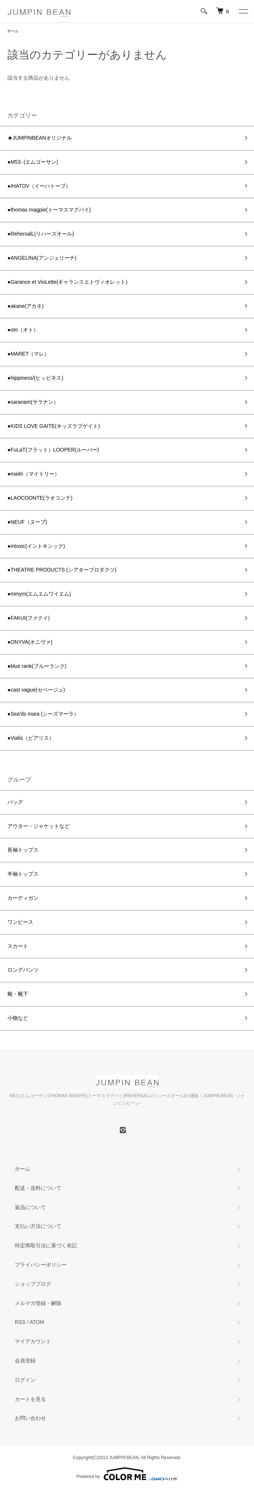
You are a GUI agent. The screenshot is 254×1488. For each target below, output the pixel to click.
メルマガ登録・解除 (38, 1303)
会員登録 (25, 1361)
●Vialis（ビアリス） (30, 738)
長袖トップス (23, 850)
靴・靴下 (17, 994)
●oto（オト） (23, 330)
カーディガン (23, 898)
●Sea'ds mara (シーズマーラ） (43, 714)
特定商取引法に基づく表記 (46, 1245)
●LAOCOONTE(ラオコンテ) (40, 498)
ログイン (25, 1380)
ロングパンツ (23, 970)
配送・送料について (38, 1188)
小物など (17, 1018)
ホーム (13, 31)
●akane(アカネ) (25, 306)
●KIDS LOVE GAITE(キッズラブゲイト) (53, 426)
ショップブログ (33, 1284)
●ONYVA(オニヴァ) (30, 642)
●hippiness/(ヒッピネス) (35, 378)
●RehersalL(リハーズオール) (40, 234)
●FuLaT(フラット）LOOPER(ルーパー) (53, 450)
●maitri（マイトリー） (33, 474)
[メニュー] (243, 11)
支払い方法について (38, 1226)
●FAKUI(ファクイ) (28, 618)
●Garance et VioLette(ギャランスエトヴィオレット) (67, 282)
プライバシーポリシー (41, 1265)
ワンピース (20, 922)
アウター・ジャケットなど (38, 826)
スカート (17, 946)
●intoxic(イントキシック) (36, 546)
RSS (20, 1322)
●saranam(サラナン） (33, 402)
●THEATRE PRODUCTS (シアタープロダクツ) (61, 570)
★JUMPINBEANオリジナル (39, 138)
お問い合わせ (30, 1418)
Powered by (126, 1474)
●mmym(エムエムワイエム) (39, 594)
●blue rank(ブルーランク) (36, 666)
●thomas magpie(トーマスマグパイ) (49, 210)
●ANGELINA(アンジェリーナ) (42, 258)
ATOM (37, 1322)
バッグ (15, 802)
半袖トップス (23, 874)
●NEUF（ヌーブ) (27, 522)
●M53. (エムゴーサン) (32, 162)
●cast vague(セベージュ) (36, 690)
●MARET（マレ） (28, 354)
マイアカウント (33, 1341)
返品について (30, 1207)
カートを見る (30, 1399)
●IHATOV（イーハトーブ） (39, 186)
